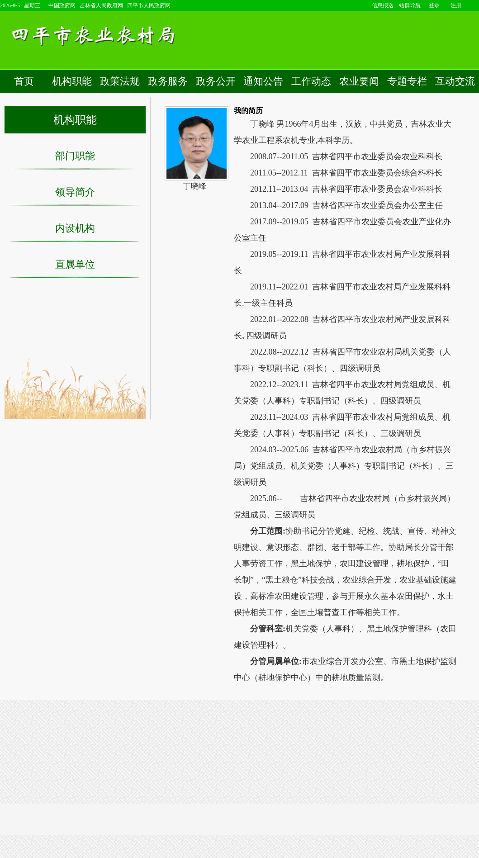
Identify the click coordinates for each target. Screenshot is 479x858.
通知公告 (263, 81)
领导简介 (75, 192)
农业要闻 (359, 81)
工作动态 (311, 81)
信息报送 (383, 5)
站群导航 (410, 5)
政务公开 (216, 81)
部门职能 (75, 155)
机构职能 (72, 81)
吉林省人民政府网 (101, 5)
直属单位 (75, 264)
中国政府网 (62, 5)
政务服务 (168, 81)
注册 (456, 5)
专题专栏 (407, 81)
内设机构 (75, 228)
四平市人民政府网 (149, 5)
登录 (434, 5)
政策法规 (120, 81)
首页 (24, 81)
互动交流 (455, 81)
